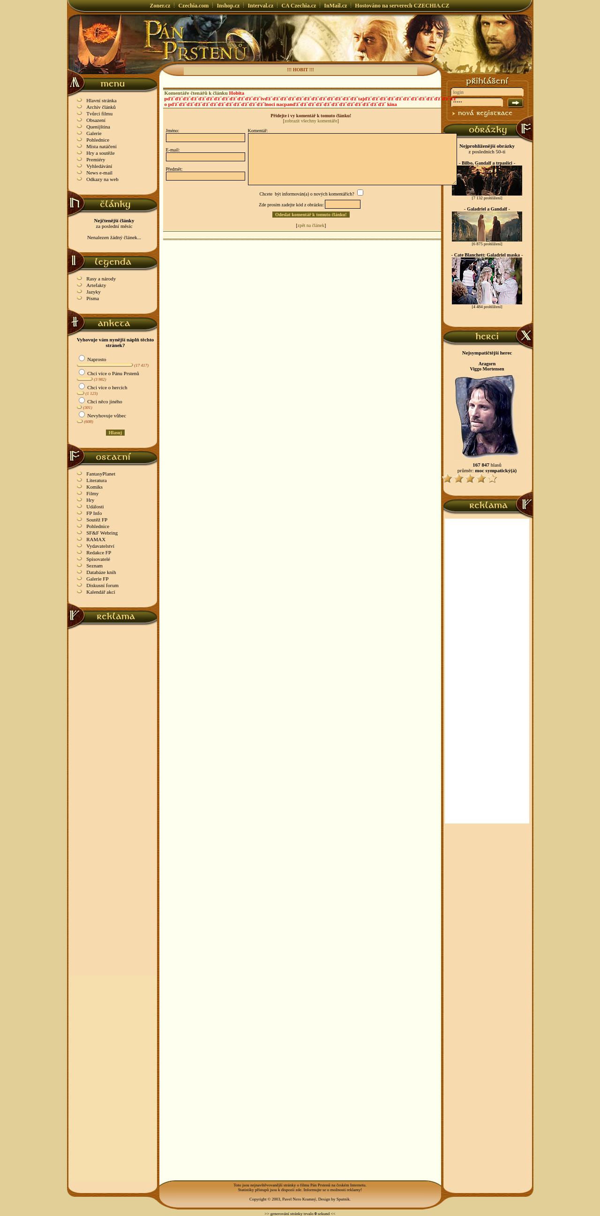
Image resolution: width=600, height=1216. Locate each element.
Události (95, 506)
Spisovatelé (98, 559)
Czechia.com (193, 5)
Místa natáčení (101, 146)
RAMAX (95, 539)
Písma (92, 298)
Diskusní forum (102, 585)
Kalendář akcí (100, 592)
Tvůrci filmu (99, 113)
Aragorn (487, 363)
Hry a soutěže (100, 153)
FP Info (94, 513)
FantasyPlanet (100, 473)
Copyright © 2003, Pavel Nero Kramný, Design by (293, 1199)
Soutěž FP (96, 519)
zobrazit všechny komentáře (311, 120)
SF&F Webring (102, 533)
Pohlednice (97, 140)
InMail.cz (335, 5)
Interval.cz (260, 5)
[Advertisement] (112, 770)
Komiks (94, 487)
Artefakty (96, 285)
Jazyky (93, 292)
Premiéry (95, 159)
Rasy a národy (101, 278)
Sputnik (343, 1199)
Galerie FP (97, 579)
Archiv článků (101, 107)
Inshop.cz (228, 5)
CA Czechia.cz (298, 5)
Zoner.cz (160, 5)
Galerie (93, 133)
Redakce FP (98, 552)
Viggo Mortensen (487, 368)
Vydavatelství (100, 546)
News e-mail (99, 172)
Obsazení (95, 120)
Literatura (96, 480)
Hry (90, 500)
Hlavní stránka (101, 100)
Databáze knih (101, 572)
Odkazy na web (102, 179)
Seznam (94, 565)
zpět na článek (311, 225)
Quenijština (98, 126)
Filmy (92, 493)
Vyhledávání (99, 166)
